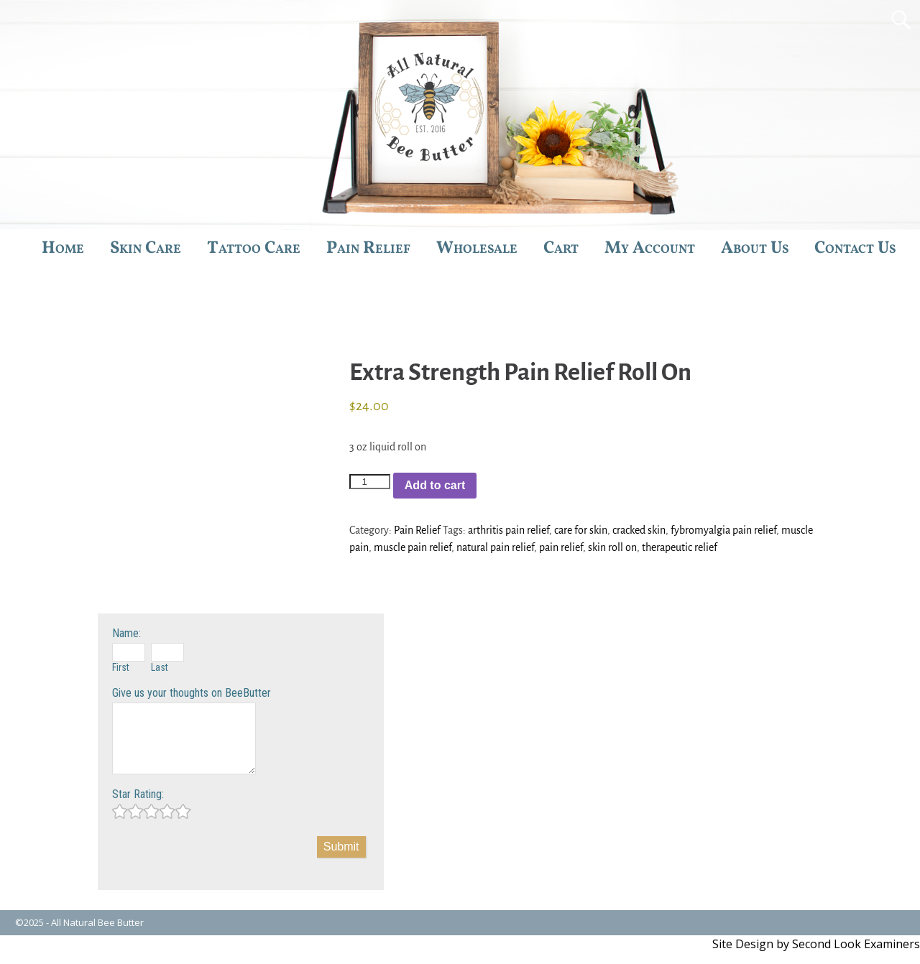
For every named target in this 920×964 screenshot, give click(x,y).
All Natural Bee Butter (97, 922)
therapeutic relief (679, 547)
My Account (649, 248)
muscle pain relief (412, 547)
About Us (754, 248)
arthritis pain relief (508, 530)
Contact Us (855, 248)
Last (159, 667)
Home (63, 248)
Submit (341, 846)
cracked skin (639, 530)
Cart (561, 248)
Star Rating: (138, 794)
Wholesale (477, 248)
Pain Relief (368, 248)
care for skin (580, 530)
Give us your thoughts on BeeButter (191, 693)
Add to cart (435, 485)
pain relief (561, 547)
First (120, 667)
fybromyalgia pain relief (723, 530)
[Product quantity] (369, 481)
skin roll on (612, 547)
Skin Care (145, 248)
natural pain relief (495, 547)
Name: (126, 633)
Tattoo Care (253, 248)
